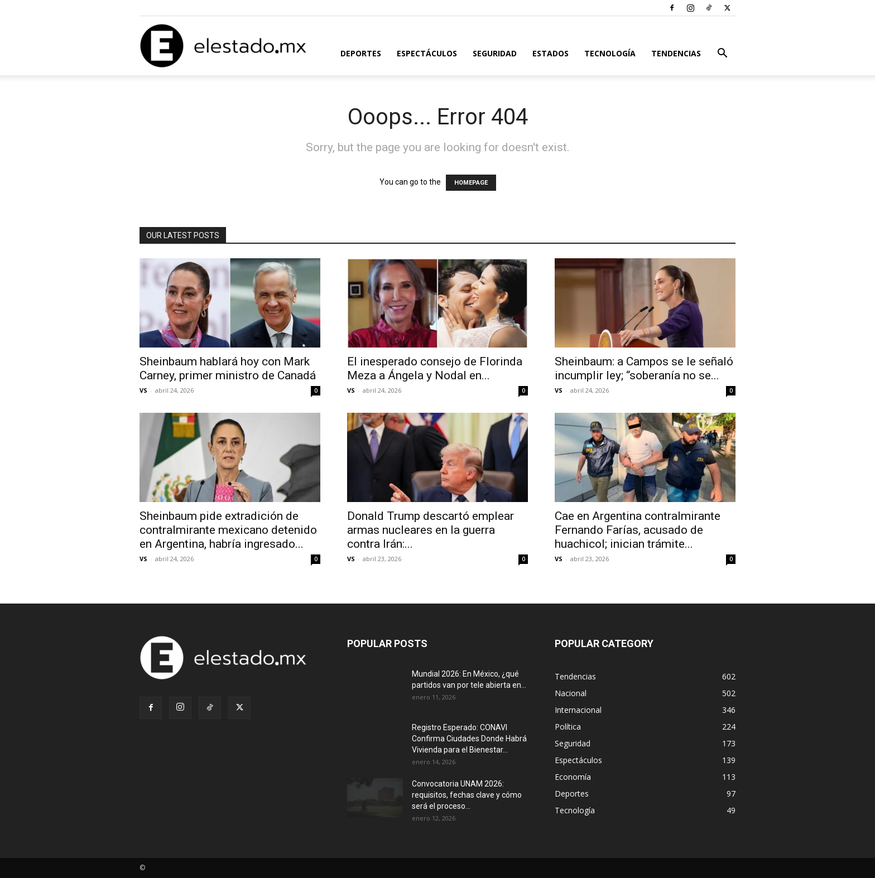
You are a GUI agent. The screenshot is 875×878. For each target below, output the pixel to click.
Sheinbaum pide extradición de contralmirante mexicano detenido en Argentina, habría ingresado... (228, 530)
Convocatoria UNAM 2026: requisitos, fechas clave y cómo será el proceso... (467, 795)
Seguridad (495, 53)
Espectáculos (427, 53)
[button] (722, 54)
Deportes (360, 53)
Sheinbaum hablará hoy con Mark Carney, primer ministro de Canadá (228, 368)
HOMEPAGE (471, 182)
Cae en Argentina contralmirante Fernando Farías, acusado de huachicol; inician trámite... (637, 530)
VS (143, 390)
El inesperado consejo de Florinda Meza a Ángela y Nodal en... (434, 368)
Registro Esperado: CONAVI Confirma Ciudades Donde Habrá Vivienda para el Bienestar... (469, 738)
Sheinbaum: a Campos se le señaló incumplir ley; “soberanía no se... (644, 368)
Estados (550, 53)
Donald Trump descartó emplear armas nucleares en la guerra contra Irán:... (430, 530)
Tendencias (676, 53)
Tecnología (610, 53)
